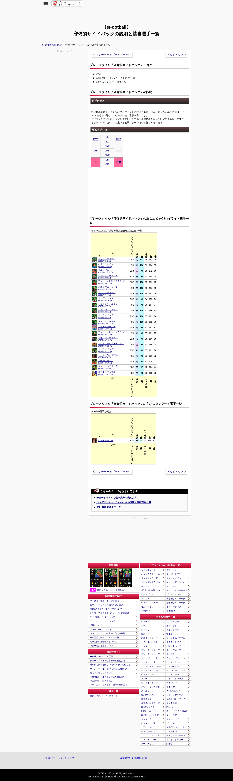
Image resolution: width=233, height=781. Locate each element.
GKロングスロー (149, 707)
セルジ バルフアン (106, 271)
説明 (98, 74)
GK (107, 164)
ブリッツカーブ (173, 650)
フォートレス (172, 731)
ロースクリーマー (174, 662)
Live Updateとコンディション (104, 629)
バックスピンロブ (174, 678)
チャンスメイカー (174, 578)
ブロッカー (171, 723)
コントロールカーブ (150, 650)
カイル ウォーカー (106, 327)
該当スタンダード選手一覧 (111, 81)
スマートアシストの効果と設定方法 (106, 605)
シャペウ (145, 630)
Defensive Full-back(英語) (133, 758)
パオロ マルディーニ (108, 265)
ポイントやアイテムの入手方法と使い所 (108, 669)
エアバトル (146, 727)
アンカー (145, 598)
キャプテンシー (148, 739)
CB (107, 159)
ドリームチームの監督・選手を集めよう (108, 685)
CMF (107, 150)
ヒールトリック (173, 666)
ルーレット (171, 626)
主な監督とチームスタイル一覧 (104, 637)
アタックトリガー (174, 739)
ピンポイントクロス (150, 682)
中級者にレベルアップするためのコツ (107, 677)
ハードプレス (147, 594)
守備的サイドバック (175, 602)
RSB (118, 162)
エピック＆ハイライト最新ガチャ (111, 580)
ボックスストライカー (151, 574)
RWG (118, 139)
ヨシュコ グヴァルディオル (111, 344)
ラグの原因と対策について (102, 617)
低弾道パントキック (175, 699)
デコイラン (171, 570)
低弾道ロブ (146, 699)
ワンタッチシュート (150, 670)
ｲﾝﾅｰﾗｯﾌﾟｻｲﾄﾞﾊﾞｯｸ (149, 602)
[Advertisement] (116, 14)
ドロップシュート (149, 658)
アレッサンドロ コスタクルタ (112, 282)
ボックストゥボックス (176, 590)
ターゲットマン (173, 574)
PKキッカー (172, 707)
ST (107, 141)
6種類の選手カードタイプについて (106, 609)
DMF (107, 155)
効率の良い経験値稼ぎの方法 (103, 641)
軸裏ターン (146, 634)
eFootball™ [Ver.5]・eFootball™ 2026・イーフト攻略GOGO (116, 776)
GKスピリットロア (150, 715)
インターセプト (148, 723)
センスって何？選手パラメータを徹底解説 (109, 613)
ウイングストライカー (151, 582)
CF (107, 137)
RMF (118, 150)
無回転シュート (173, 654)
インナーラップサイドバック (113, 54)
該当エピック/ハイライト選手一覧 (115, 78)
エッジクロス (172, 682)
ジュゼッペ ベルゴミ (108, 276)
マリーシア (171, 715)
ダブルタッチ (172, 621)
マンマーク (146, 719)
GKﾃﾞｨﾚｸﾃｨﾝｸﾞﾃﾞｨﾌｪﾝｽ (176, 711)
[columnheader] (113, 245)
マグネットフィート (175, 642)
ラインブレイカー (149, 570)
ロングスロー (172, 703)
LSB (95, 162)
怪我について (96, 625)
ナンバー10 (171, 586)
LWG (95, 139)
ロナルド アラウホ (106, 373)
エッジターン (172, 630)
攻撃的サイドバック (175, 598)
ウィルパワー (147, 674)
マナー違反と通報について (102, 645)
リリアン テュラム (106, 259)
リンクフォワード (149, 578)
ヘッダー (145, 646)
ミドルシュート (148, 662)
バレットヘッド (173, 646)
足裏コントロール (149, 638)
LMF (95, 150)
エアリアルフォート (175, 735)
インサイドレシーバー (176, 582)
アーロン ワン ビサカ (108, 356)
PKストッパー (147, 711)
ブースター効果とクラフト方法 (104, 601)
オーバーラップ (173, 606)
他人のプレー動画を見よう (102, 681)
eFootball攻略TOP (52, 45)
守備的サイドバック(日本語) (60, 758)
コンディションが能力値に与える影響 (107, 633)
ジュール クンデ (105, 440)
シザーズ (145, 621)
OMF (107, 146)
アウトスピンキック (150, 687)
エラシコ (145, 626)
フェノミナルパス (174, 695)
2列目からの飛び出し (151, 590)
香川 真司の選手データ (108, 507)
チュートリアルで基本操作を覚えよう (116, 497)
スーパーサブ (147, 743)
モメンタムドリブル (175, 638)
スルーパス (146, 678)
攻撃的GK (145, 611)
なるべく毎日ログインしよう (103, 673)
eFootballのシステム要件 (101, 656)
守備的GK (171, 611)
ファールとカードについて (102, 621)
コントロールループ (150, 654)
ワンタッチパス (173, 674)
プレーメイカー (173, 594)
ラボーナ (170, 687)
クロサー (145, 586)
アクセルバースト (149, 642)
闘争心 (169, 743)
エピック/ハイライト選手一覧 (104, 696)
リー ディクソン (105, 299)
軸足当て (170, 634)
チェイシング (172, 719)
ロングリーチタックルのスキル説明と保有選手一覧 (123, 502)
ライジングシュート (175, 658)
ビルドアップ (175, 54)
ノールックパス (148, 691)
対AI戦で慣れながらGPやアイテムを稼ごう (110, 664)
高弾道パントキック (150, 703)
